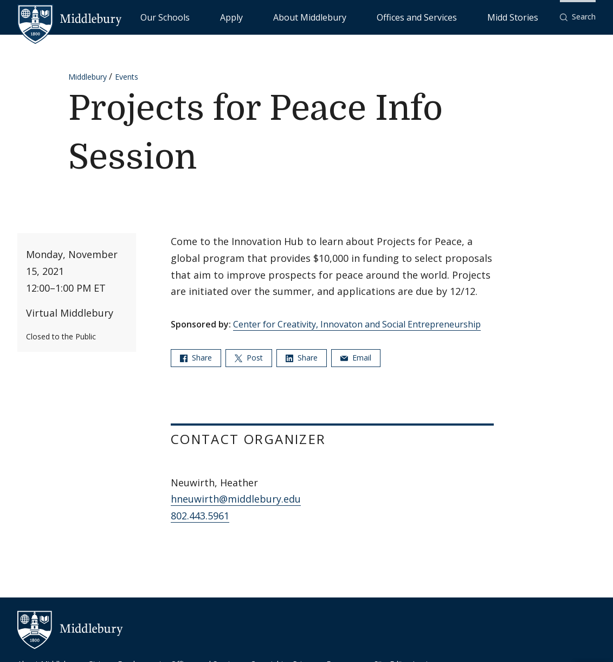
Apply (320, 16)
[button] (578, 17)
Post (249, 357)
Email (355, 357)
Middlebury (87, 77)
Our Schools (276, 16)
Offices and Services (453, 16)
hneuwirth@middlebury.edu (236, 498)
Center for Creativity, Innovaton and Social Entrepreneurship (357, 324)
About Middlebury (374, 16)
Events (126, 77)
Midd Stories (524, 16)
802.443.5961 (200, 515)
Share (196, 357)
